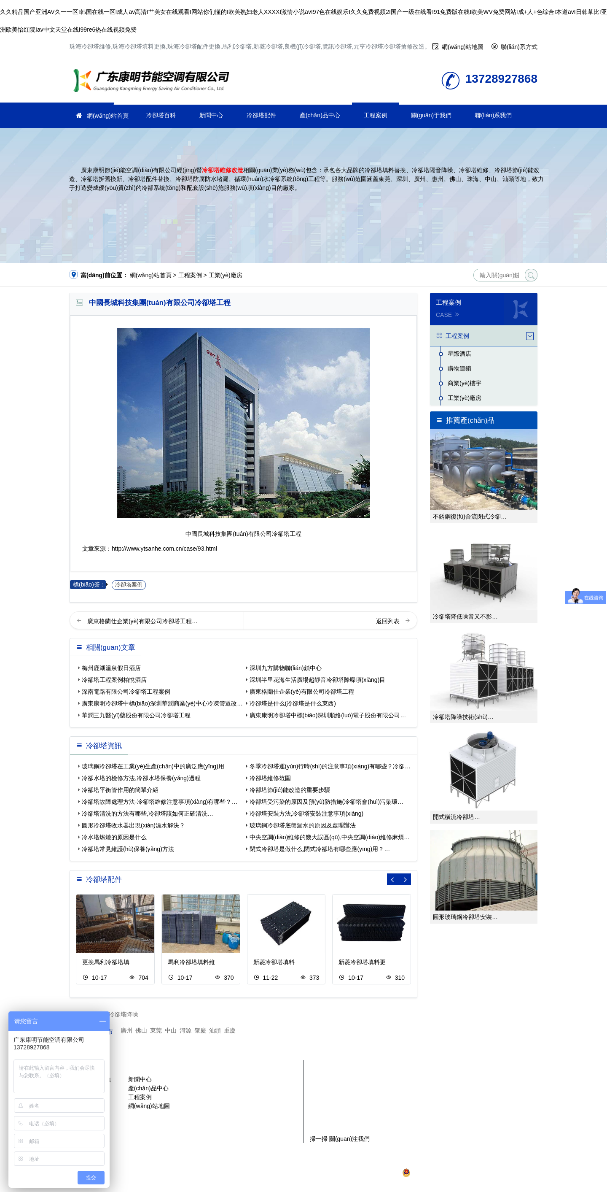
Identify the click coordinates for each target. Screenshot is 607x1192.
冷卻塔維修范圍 (270, 778)
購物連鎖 (459, 368)
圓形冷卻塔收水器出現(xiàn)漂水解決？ (133, 825)
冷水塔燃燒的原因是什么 (114, 837)
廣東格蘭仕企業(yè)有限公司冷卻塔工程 (302, 691)
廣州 (126, 1030)
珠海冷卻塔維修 (154, 81)
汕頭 (215, 1030)
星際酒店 (459, 353)
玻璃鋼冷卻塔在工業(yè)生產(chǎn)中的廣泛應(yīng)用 (153, 766)
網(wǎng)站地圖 (462, 46)
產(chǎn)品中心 (320, 115)
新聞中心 (211, 115)
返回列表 (388, 621)
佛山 (141, 1030)
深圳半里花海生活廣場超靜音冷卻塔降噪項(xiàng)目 (318, 679)
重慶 (230, 1030)
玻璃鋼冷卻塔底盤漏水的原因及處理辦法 (303, 825)
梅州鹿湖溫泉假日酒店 (111, 668)
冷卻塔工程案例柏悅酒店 (114, 679)
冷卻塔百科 (161, 115)
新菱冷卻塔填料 (274, 962)
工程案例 (375, 115)
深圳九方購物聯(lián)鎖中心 (286, 668)
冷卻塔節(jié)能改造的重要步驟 (290, 790)
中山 (171, 1030)
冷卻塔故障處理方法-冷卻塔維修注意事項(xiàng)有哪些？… (159, 801)
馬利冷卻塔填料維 (191, 962)
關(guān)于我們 (431, 115)
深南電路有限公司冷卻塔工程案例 (126, 691)
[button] (405, 879)
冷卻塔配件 (261, 115)
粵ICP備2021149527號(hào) (363, 1172)
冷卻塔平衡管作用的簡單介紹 (120, 790)
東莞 (156, 1030)
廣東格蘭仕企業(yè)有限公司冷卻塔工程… (142, 621)
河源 (185, 1030)
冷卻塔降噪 (123, 1014)
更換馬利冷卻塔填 (105, 962)
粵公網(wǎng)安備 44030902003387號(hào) (464, 1172)
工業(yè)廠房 (225, 275)
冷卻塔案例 (128, 585)
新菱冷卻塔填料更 (362, 962)
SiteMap (305, 1181)
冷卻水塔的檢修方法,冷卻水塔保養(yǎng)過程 (141, 778)
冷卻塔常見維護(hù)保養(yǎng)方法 (128, 849)
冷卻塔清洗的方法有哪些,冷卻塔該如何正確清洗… (147, 813)
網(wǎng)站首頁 (108, 115)
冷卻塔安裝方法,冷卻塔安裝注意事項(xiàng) (307, 813)
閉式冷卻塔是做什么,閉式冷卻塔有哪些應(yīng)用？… (320, 849)
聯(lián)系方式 (519, 46)
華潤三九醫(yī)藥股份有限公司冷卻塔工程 (136, 715)
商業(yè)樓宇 (464, 383)
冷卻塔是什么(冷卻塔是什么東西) (293, 703)
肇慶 (200, 1030)
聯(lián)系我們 (493, 115)
